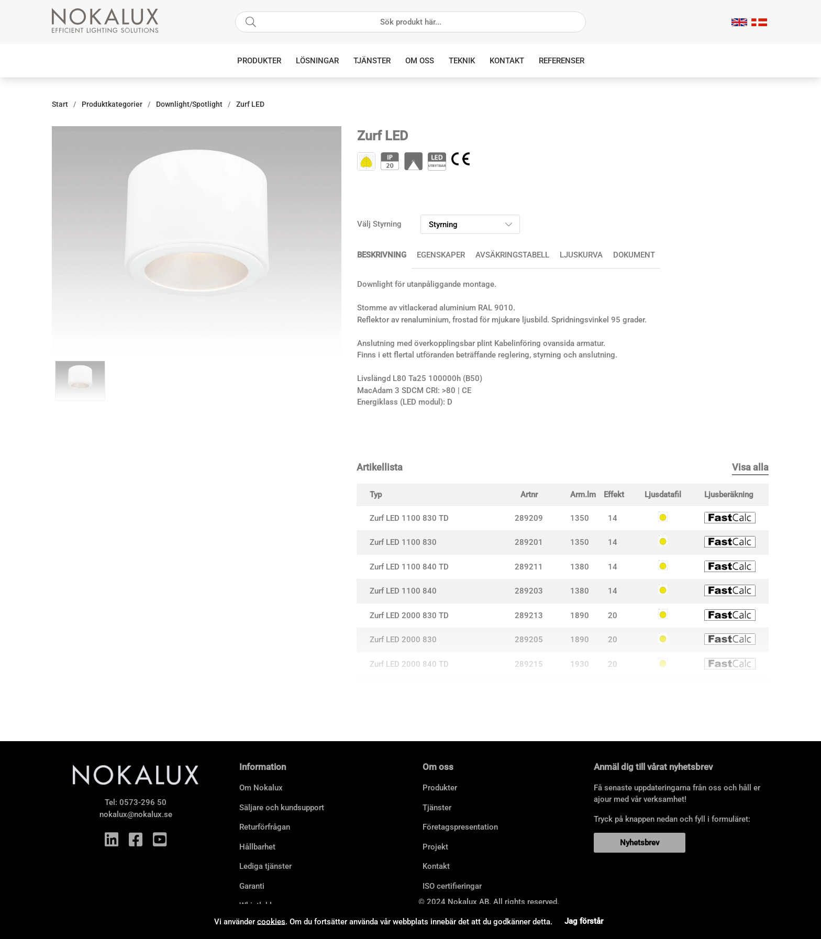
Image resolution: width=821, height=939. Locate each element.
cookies (271, 921)
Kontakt (507, 60)
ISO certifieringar (452, 886)
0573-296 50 (143, 802)
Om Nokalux (261, 787)
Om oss (419, 60)
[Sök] (410, 22)
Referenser (561, 60)
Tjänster (372, 60)
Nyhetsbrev (639, 842)
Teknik (462, 60)
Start (60, 104)
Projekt (435, 847)
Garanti (251, 886)
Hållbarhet (257, 847)
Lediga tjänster (265, 866)
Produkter (259, 60)
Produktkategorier (112, 104)
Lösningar (317, 60)
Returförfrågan (264, 827)
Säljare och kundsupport (281, 807)
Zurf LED (250, 104)
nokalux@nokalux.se (135, 814)
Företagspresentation (460, 827)
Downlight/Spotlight (189, 104)
